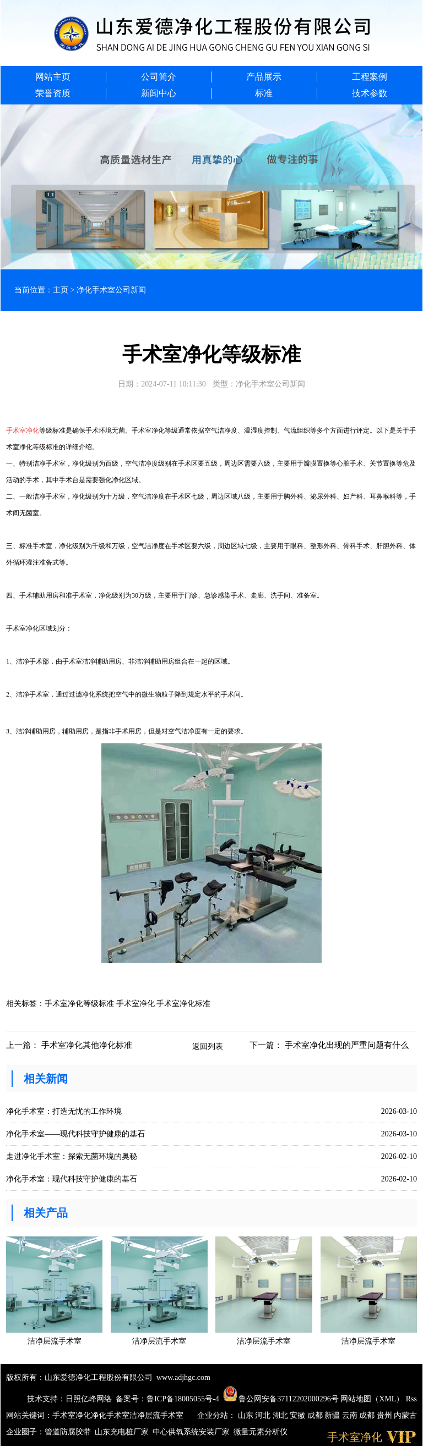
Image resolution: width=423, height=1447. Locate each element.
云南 (351, 1415)
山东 (247, 1415)
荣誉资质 (52, 93)
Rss (411, 1399)
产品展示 (263, 76)
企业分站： (216, 1415)
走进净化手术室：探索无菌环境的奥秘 (71, 1156)
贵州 (385, 1415)
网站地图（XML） (372, 1399)
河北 (264, 1415)
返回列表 (207, 1046)
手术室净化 (71, 1415)
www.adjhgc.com (183, 1377)
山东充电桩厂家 (122, 1432)
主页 (60, 290)
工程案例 (369, 76)
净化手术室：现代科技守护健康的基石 (71, 1179)
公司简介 (158, 76)
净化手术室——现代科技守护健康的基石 (75, 1134)
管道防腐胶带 (68, 1432)
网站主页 (52, 76)
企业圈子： (25, 1432)
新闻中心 (158, 93)
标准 (264, 93)
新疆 (333, 1415)
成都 (316, 1415)
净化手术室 (110, 1415)
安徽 (298, 1415)
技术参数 (369, 93)
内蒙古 (405, 1415)
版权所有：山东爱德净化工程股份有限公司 (79, 1377)
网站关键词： (29, 1415)
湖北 (281, 1415)
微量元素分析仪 (261, 1432)
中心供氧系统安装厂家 (191, 1432)
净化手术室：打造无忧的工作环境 (64, 1111)
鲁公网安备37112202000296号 (281, 1399)
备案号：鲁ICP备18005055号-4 (167, 1399)
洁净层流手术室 (156, 1415)
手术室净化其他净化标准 (86, 1045)
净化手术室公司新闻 (111, 290)
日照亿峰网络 (89, 1399)
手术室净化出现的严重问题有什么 (347, 1045)
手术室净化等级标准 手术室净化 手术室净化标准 (127, 1003)
